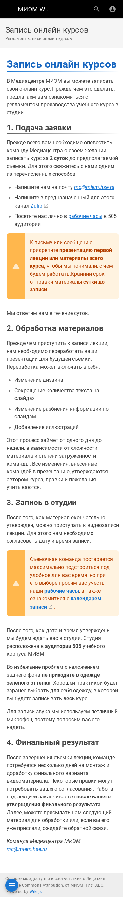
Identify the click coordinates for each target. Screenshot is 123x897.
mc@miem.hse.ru (94, 187)
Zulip (36, 206)
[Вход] (112, 9)
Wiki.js (36, 891)
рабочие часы (85, 216)
